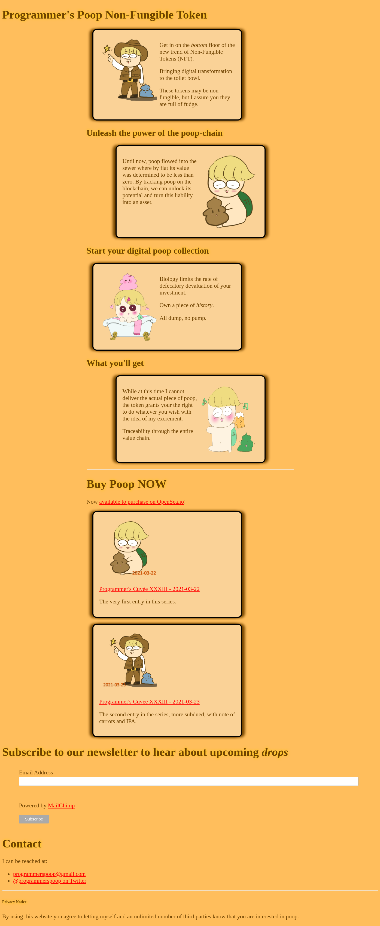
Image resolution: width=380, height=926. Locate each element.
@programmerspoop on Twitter (49, 880)
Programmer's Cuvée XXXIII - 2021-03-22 (149, 589)
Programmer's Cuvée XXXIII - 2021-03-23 (149, 701)
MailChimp (61, 805)
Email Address (36, 772)
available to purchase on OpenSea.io (141, 501)
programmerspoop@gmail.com (49, 874)
